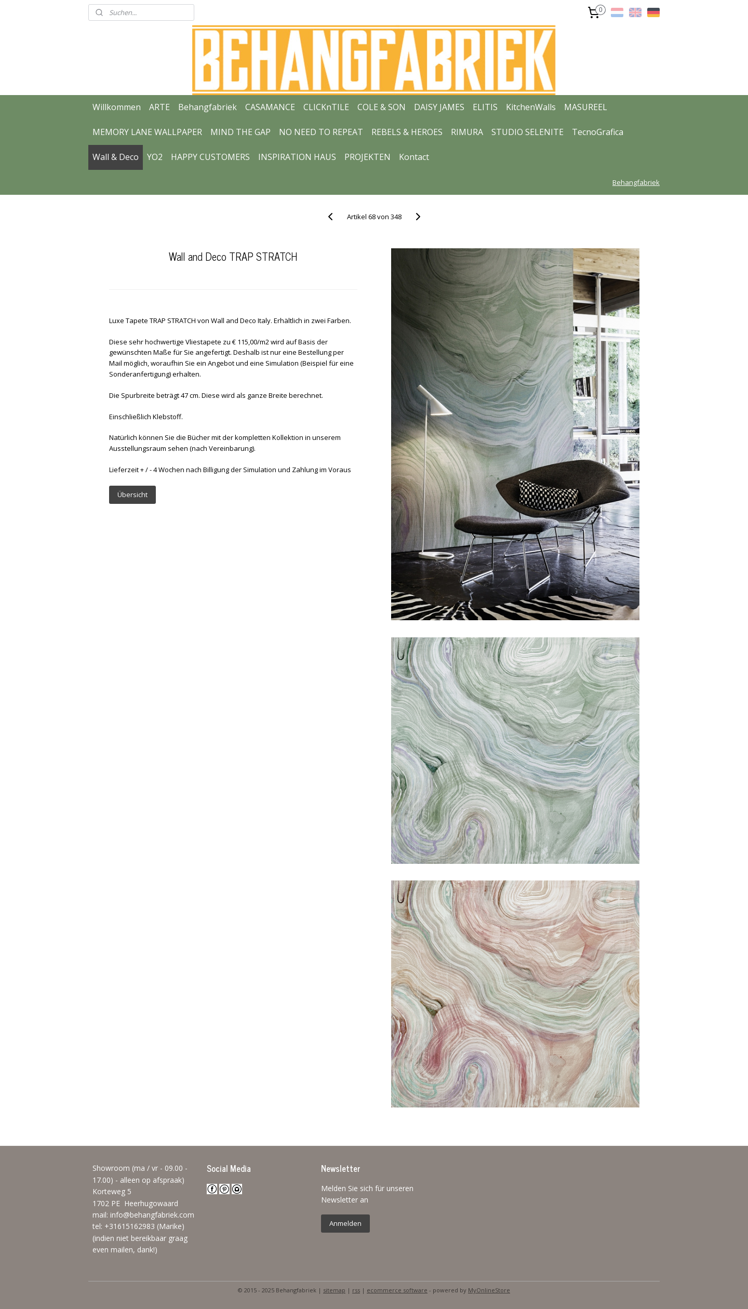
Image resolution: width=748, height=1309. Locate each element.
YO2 (155, 157)
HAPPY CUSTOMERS (210, 157)
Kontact (414, 157)
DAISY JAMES (439, 107)
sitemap (334, 1290)
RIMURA (467, 132)
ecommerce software (397, 1290)
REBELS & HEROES (407, 132)
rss (356, 1290)
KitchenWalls (531, 107)
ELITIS (485, 107)
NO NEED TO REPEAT (321, 132)
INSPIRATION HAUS (297, 157)
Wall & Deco (115, 157)
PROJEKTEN (367, 157)
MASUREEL (585, 107)
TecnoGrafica (597, 132)
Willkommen (116, 107)
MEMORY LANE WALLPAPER (147, 132)
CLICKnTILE (326, 107)
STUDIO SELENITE (527, 132)
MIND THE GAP (240, 132)
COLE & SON (381, 107)
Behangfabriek (207, 107)
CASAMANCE (270, 107)
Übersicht (132, 494)
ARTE (159, 107)
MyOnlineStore (489, 1290)
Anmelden (345, 1223)
